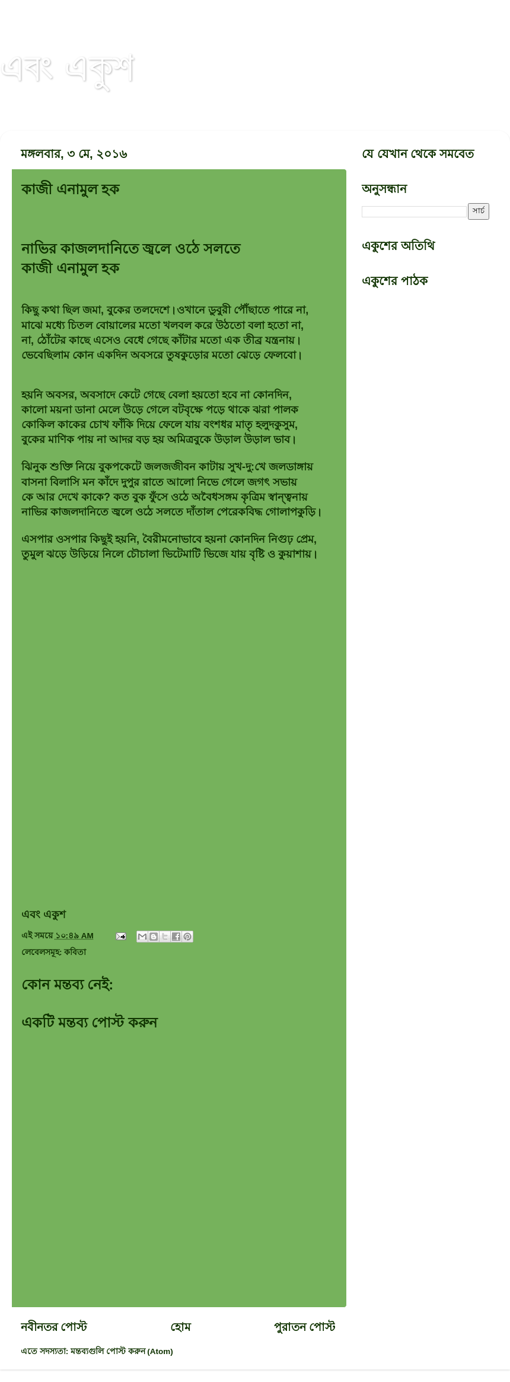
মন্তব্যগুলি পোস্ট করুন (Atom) (122, 1351)
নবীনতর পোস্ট (54, 1327)
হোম (180, 1327)
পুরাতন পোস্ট (304, 1327)
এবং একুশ (67, 66)
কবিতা (75, 952)
